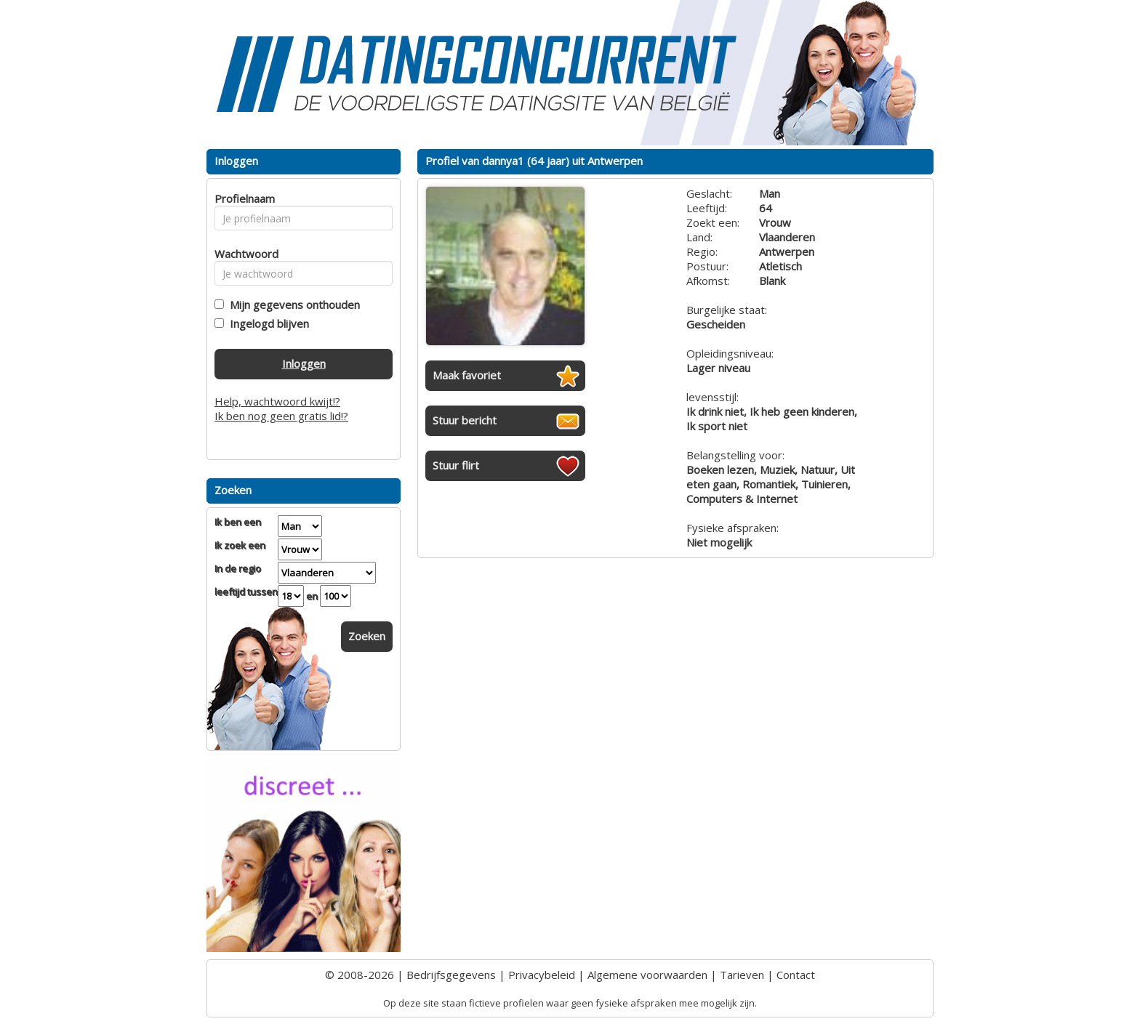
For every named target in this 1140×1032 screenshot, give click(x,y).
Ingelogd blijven (266, 323)
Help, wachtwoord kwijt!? (277, 401)
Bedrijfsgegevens (451, 974)
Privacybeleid (541, 974)
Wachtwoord (242, 253)
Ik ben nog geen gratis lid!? (281, 415)
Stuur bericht (465, 420)
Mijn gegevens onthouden (292, 304)
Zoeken (366, 636)
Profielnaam (242, 198)
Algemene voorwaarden (647, 974)
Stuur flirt (456, 465)
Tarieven (742, 974)
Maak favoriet (467, 375)
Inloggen (304, 363)
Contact (795, 974)
